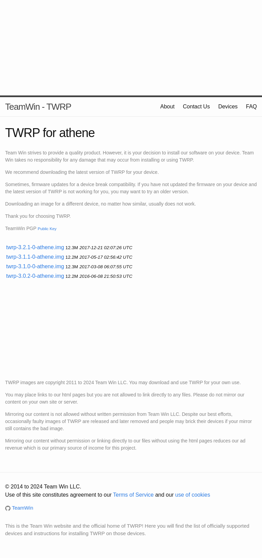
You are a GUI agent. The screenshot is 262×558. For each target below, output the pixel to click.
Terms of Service (133, 495)
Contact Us (196, 106)
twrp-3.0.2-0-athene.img (35, 276)
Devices (228, 106)
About (167, 106)
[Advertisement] (131, 47)
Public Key (47, 228)
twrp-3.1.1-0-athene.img (35, 257)
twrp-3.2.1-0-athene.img (35, 247)
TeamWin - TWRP (38, 107)
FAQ (251, 106)
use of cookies (192, 495)
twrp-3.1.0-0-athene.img (35, 266)
